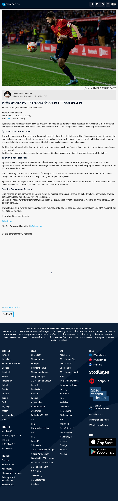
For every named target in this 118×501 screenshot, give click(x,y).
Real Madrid (65, 411)
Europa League (38, 376)
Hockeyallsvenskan (40, 428)
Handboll (6, 372)
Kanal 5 (5, 440)
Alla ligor (35, 484)
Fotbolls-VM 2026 (39, 415)
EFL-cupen (36, 355)
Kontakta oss (8, 464)
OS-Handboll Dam (39, 467)
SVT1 (10, 118)
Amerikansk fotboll (11, 363)
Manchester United (69, 372)
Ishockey (6, 359)
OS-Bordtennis (38, 480)
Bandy (5, 389)
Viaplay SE (7, 431)
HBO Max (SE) (8, 444)
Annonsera (7, 468)
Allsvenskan (37, 402)
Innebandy (7, 380)
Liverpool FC (66, 363)
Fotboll (5, 355)
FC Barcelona (66, 415)
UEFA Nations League (41, 380)
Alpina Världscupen (40, 454)
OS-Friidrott (36, 471)
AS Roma (64, 393)
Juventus (64, 406)
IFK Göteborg (66, 432)
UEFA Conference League (43, 449)
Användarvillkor (96, 414)
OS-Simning (36, 475)
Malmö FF (64, 424)
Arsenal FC (65, 355)
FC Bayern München (69, 380)
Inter (62, 398)
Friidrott (5, 393)
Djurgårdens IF (67, 428)
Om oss (5, 460)
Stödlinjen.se (36, 226)
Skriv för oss (8, 484)
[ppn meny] (108, 4)
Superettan (36, 411)
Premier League (38, 368)
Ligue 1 (34, 385)
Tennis (5, 398)
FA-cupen (35, 363)
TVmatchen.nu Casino (98, 425)
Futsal (5, 385)
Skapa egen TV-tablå (12, 473)
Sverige (63, 441)
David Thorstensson (22, 93)
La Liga (34, 398)
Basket (5, 368)
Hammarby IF (66, 436)
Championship (37, 359)
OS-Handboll (37, 445)
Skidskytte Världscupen (42, 462)
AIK (61, 419)
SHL (33, 419)
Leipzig (63, 389)
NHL (33, 424)
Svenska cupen (38, 406)
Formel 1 (35, 441)
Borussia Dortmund (69, 385)
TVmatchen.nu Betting (99, 420)
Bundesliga (36, 389)
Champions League (40, 372)
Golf (4, 402)
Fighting (6, 406)
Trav (4, 419)
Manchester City (67, 359)
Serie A (34, 393)
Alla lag (63, 454)
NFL (33, 436)
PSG (62, 376)
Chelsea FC (65, 368)
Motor (5, 411)
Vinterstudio (7, 415)
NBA (33, 432)
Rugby (5, 376)
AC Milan (64, 402)
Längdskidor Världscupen (43, 458)
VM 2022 (7, 314)
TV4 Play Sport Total (11, 435)
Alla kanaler (7, 448)
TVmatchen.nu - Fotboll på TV (11, 307)
